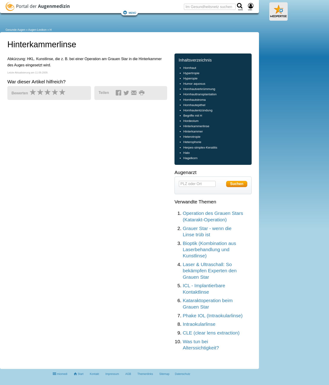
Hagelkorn (190, 158)
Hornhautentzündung (197, 110)
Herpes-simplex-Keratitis (200, 147)
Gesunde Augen (15, 29)
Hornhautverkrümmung (199, 89)
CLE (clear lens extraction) (211, 332)
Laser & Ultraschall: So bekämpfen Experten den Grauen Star (210, 271)
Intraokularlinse (199, 324)
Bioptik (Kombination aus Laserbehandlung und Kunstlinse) (209, 250)
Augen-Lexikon (37, 29)
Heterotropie (191, 136)
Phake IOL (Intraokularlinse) (213, 315)
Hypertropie (191, 73)
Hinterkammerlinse (196, 126)
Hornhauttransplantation (200, 94)
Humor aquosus (194, 83)
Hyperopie (190, 78)
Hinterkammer (193, 131)
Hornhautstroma (194, 99)
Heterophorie (192, 142)
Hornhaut (189, 68)
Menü (129, 12)
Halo (186, 153)
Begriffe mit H (192, 115)
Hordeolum (190, 121)
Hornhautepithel (194, 105)
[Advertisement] (78, 148)
